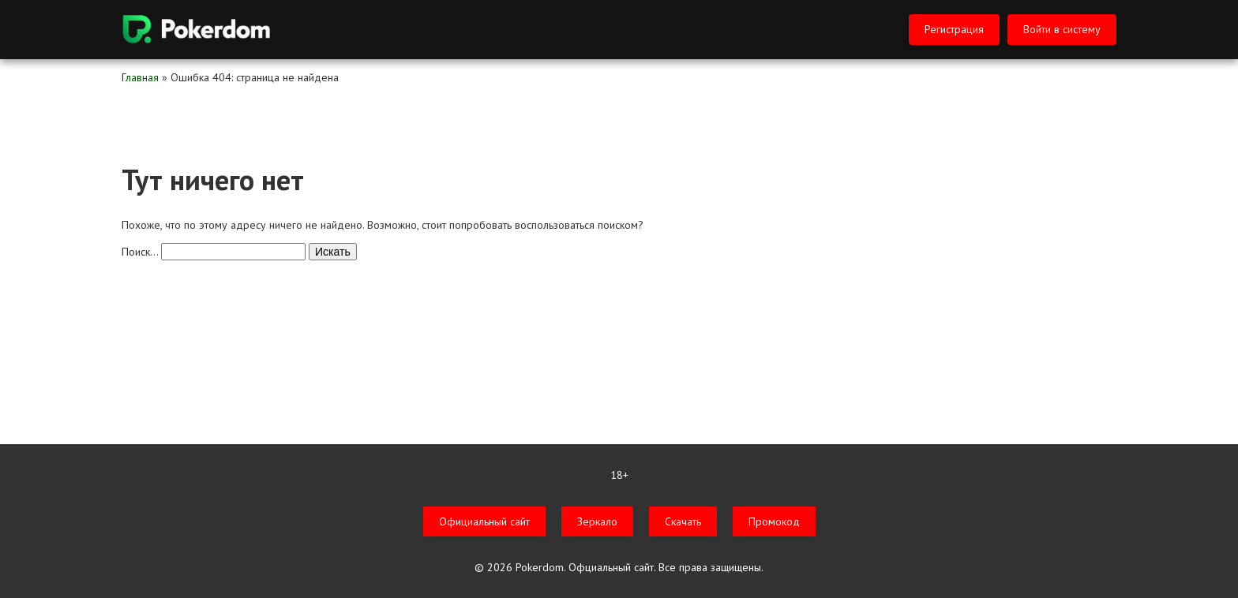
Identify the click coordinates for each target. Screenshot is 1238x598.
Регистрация (954, 29)
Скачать (683, 521)
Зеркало (597, 521)
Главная (140, 77)
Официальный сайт (484, 521)
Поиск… (140, 252)
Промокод (774, 521)
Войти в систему (1062, 29)
